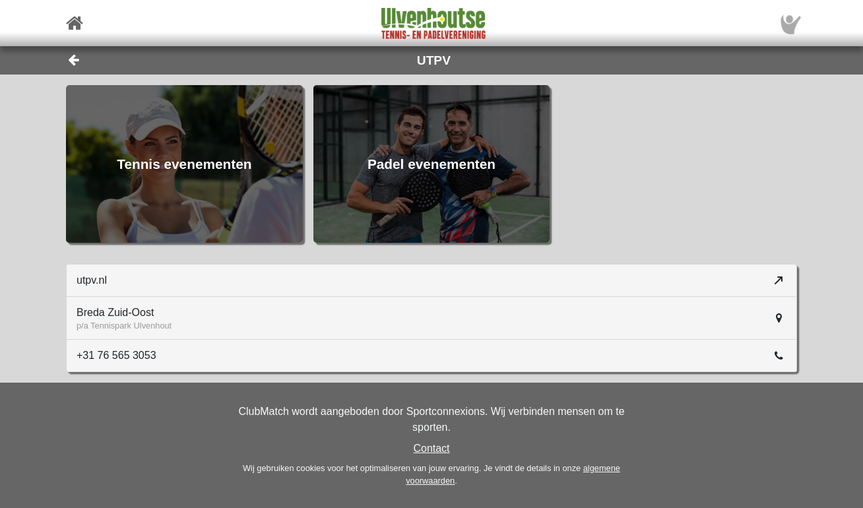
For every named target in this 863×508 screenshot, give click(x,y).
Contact (431, 448)
